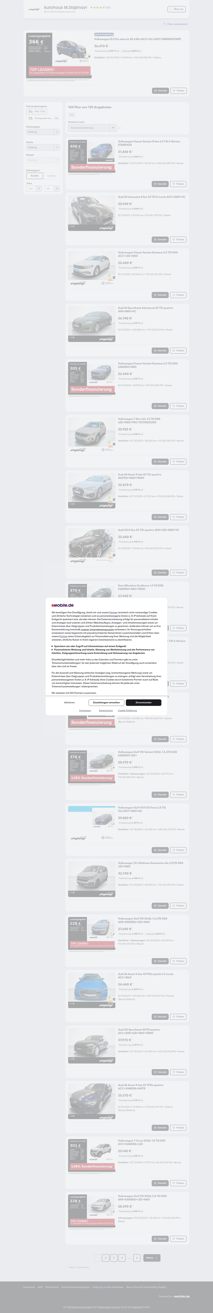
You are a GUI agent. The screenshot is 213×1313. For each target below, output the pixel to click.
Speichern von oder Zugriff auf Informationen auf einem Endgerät (90, 646)
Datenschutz (106, 710)
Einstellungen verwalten (106, 702)
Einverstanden (144, 702)
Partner (113, 612)
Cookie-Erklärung (127, 710)
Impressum (85, 710)
